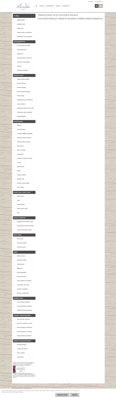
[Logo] (23, 6)
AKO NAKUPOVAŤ (50, 6)
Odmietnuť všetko (62, 395)
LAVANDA (41, 6)
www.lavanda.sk (94, 18)
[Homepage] (36, 6)
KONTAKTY (58, 6)
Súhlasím (74, 395)
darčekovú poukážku (24, 373)
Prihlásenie (91, 1)
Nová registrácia (99, 1)
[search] (97, 6)
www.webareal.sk (27, 388)
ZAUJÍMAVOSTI (65, 6)
